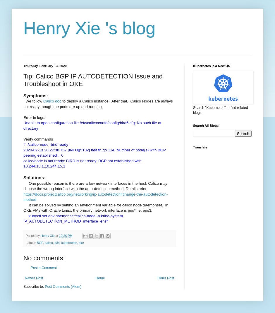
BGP (40, 242)
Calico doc (52, 101)
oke (81, 242)
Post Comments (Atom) (63, 287)
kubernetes (69, 242)
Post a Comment (44, 268)
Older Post (165, 278)
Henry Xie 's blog (89, 28)
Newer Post (34, 278)
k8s (57, 242)
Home (100, 278)
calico (49, 242)
